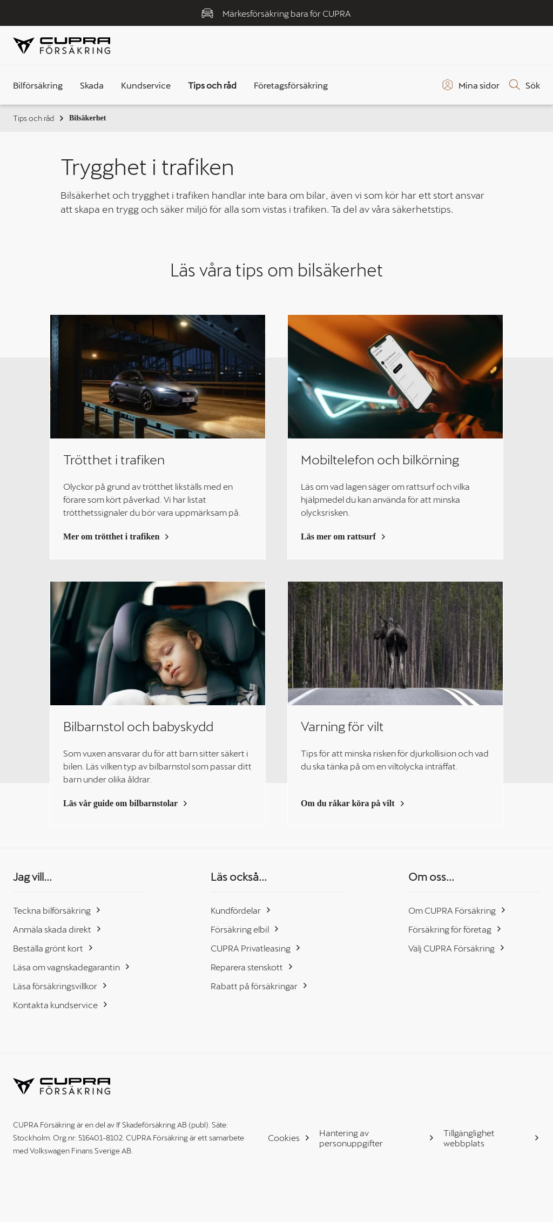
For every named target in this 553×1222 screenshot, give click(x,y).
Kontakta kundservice (61, 1005)
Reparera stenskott (252, 967)
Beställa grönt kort (53, 948)
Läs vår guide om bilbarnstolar (125, 803)
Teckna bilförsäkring (57, 910)
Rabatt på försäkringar (259, 986)
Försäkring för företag (455, 929)
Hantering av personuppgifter (377, 1138)
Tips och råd (39, 118)
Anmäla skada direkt (57, 929)
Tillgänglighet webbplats (491, 1138)
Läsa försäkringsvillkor (60, 986)
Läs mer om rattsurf (344, 536)
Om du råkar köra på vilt (353, 803)
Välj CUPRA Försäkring (456, 948)
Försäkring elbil (245, 929)
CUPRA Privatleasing (256, 948)
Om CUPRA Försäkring (457, 910)
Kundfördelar (241, 910)
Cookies (289, 1137)
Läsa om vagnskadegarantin (72, 967)
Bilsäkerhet (87, 118)
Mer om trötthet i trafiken (116, 536)
